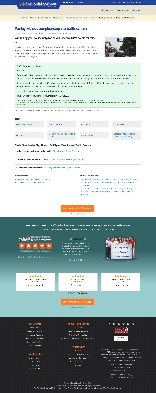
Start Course (35, 361)
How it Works (34, 369)
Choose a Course (122, 10)
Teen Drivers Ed (34, 346)
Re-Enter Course (34, 358)
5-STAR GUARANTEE (74, 2)
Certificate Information (78, 358)
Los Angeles (119, 124)
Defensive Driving (34, 331)
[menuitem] (107, 10)
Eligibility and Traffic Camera (66, 151)
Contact (117, 2)
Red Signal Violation (70, 18)
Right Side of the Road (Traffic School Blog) (78, 338)
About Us (78, 328)
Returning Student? (77, 214)
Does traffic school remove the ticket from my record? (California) (109, 179)
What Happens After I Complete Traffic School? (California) (106, 188)
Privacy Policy (86, 383)
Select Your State (107, 10)
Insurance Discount (35, 335)
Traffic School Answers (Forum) (78, 354)
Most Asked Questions (40, 179)
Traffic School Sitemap (78, 361)
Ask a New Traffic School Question (30, 182)
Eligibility (94, 18)
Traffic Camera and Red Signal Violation (67, 159)
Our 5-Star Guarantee (78, 335)
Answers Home (21, 179)
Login (138, 2)
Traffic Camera (84, 18)
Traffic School (34, 328)
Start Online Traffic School (77, 208)
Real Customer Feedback (78, 331)
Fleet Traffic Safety (34, 342)
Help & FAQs (136, 10)
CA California (87, 135)
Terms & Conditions (72, 383)
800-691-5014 (128, 2)
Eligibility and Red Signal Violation (64, 167)
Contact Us (78, 365)
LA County (20, 135)
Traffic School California (52, 18)
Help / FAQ (78, 351)
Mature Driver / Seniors (34, 338)
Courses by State (34, 365)
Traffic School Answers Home (31, 18)
